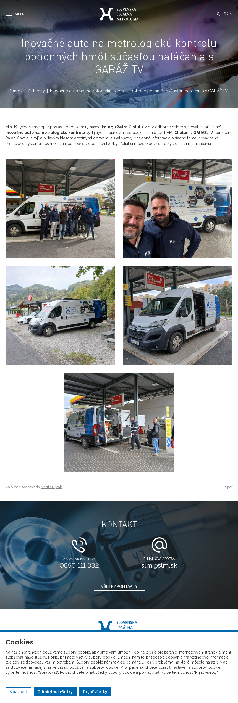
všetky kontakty (119, 586)
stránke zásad (55, 667)
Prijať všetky (95, 691)
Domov (15, 90)
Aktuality (36, 90)
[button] (228, 14)
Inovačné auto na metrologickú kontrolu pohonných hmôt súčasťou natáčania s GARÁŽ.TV (139, 90)
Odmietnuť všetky (55, 691)
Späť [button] (226, 487)
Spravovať (18, 691)
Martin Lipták (51, 487)
